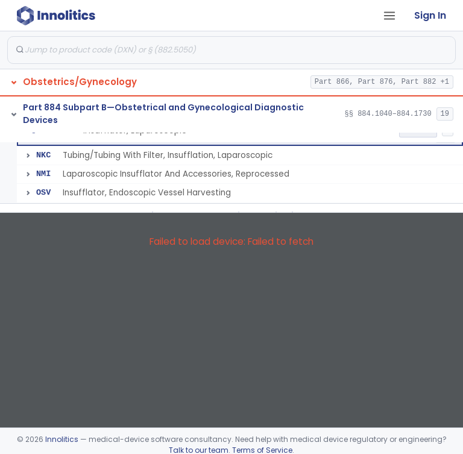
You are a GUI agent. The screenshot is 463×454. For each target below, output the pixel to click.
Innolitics (61, 439)
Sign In (430, 15)
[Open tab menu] (389, 15)
